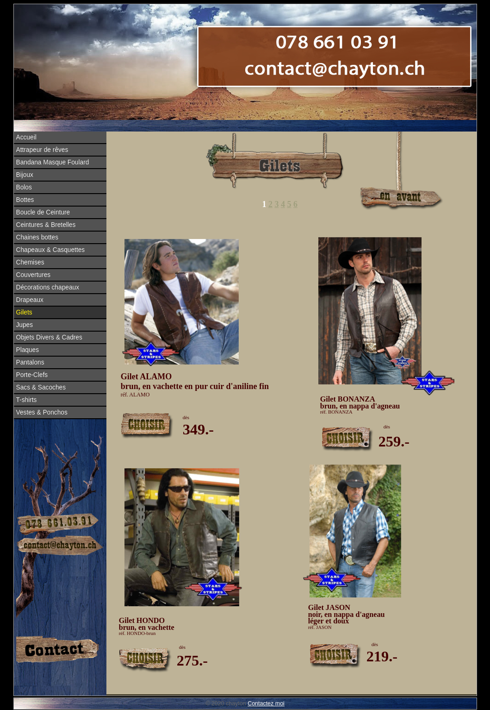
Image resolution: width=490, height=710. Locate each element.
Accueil (26, 137)
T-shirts (26, 399)
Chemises (30, 262)
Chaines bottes (37, 237)
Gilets (24, 312)
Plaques (27, 349)
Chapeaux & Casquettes (50, 249)
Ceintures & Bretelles (46, 224)
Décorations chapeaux (48, 287)
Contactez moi (266, 703)
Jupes (24, 324)
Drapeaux (29, 299)
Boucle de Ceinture (43, 212)
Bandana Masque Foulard (52, 162)
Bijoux (24, 174)
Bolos (24, 187)
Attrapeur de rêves (42, 149)
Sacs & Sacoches (41, 387)
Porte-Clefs (32, 374)
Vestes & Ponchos (42, 412)
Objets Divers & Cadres (49, 337)
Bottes (25, 199)
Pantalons (30, 362)
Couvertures (33, 274)
